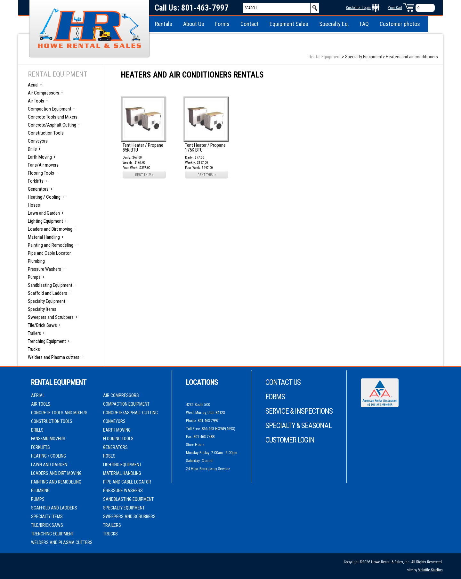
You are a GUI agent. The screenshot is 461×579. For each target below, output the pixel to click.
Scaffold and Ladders (47, 293)
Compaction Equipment (49, 109)
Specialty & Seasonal (298, 425)
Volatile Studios (430, 570)
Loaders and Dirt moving (50, 229)
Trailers (34, 333)
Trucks (34, 349)
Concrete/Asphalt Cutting (52, 125)
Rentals (163, 24)
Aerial (33, 85)
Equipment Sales (289, 24)
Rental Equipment (325, 57)
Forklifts (36, 181)
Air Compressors (43, 93)
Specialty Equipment (46, 301)
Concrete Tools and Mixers (52, 117)
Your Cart (395, 7)
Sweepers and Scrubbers (51, 317)
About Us (193, 24)
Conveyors (38, 141)
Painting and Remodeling (50, 245)
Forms (222, 24)
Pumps (34, 277)
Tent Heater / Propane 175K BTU (205, 147)
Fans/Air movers (43, 165)
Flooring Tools (41, 173)
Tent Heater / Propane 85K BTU (143, 147)
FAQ (364, 24)
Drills (32, 149)
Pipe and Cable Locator (49, 253)
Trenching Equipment (47, 341)
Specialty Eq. (334, 24)
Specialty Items (42, 309)
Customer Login (358, 7)
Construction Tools (46, 133)
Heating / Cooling (44, 197)
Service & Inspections (299, 411)
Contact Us (283, 382)
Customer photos (400, 24)
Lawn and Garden (44, 213)
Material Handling (44, 237)
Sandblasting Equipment (50, 285)
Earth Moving (40, 157)
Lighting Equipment (45, 221)
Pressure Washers (44, 269)
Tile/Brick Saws (42, 325)
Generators (38, 189)
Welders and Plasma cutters (53, 357)
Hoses (34, 205)
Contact (249, 24)
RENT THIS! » (144, 175)
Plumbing (36, 261)
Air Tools (36, 101)
